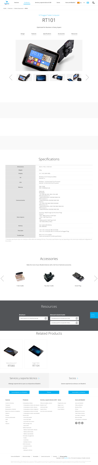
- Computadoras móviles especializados (31, 413)
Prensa (76, 409)
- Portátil (24, 437)
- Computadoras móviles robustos (30, 407)
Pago (6, 421)
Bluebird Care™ (43, 405)
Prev (10, 77)
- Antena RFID (26, 425)
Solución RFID (26, 415)
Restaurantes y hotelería (10, 409)
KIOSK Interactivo (26, 444)
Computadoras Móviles (28, 403)
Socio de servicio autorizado (46, 411)
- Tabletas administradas (28, 431)
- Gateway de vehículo (27, 450)
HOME (4, 8)
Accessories (61, 33)
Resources (74, 33)
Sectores (7, 400)
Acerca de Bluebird (80, 400)
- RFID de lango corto (27, 423)
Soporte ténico (43, 409)
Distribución (8, 407)
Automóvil (25, 448)
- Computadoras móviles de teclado (30, 411)
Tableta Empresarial (18, 8)
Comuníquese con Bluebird (81, 419)
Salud (6, 419)
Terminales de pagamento (28, 435)
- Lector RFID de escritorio (28, 421)
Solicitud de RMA (43, 407)
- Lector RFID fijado (27, 419)
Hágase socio (60, 405)
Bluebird (66, 458)
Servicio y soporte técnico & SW (48, 400)
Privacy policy (63, 456)
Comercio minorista (9, 403)
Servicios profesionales (10, 417)
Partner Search (61, 407)
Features (33, 33)
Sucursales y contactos (80, 415)
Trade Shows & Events (80, 413)
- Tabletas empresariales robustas (30, 429)
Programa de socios (62, 403)
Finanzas (7, 415)
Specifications (47, 33)
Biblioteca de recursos (80, 411)
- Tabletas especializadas (28, 433)
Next (87, 77)
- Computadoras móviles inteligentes (30, 409)
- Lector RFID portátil (27, 417)
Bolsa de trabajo (78, 417)
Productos (10, 8)
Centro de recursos (45, 456)
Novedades (35, 456)
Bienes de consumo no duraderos (12, 411)
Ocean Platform (61, 409)
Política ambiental (79, 405)
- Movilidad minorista (27, 442)
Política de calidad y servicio (46, 403)
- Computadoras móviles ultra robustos (31, 405)
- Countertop (25, 440)
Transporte (7, 405)
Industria (7, 423)
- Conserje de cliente (27, 446)
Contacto (55, 456)
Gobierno (7, 413)
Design (23, 33)
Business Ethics (78, 407)
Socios (59, 400)
